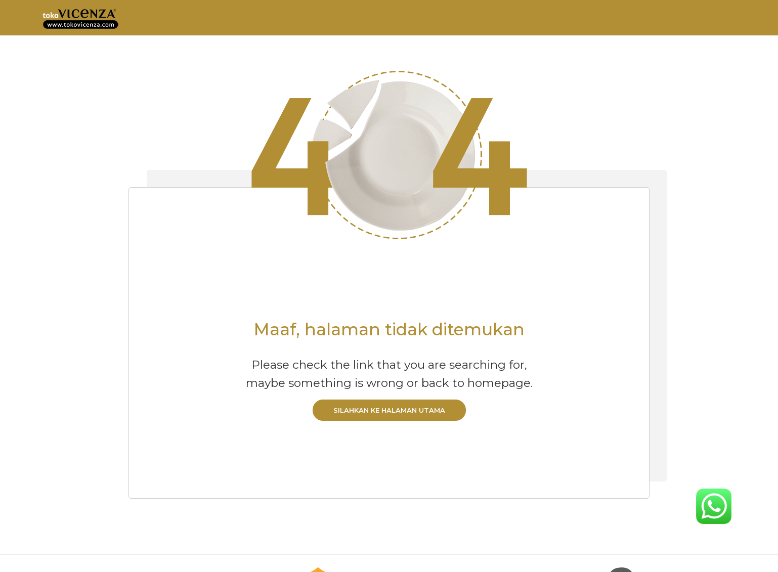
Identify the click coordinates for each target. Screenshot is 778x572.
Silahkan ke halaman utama (389, 410)
